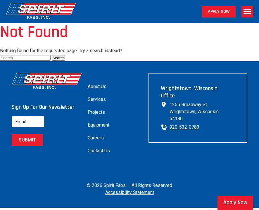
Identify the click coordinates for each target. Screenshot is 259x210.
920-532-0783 (184, 127)
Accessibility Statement (129, 192)
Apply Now (219, 11)
